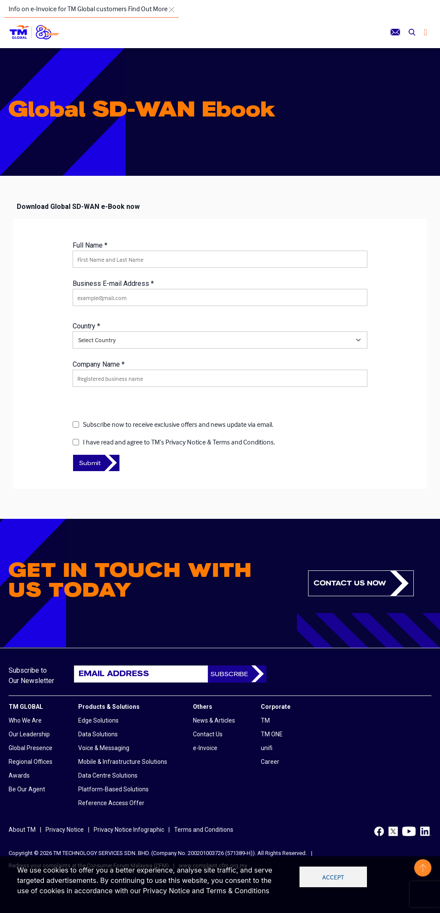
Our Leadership (29, 734)
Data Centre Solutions (108, 775)
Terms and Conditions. (244, 442)
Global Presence (30, 747)
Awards (19, 775)
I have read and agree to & (179, 442)
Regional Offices (30, 761)
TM (265, 720)
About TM (22, 829)
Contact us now (350, 583)
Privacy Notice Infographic (129, 829)
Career (270, 761)
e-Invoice (205, 747)
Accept (333, 877)
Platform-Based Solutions (113, 789)
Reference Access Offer (111, 803)
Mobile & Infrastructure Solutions (122, 761)
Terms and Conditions (203, 829)
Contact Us (208, 734)
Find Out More (148, 8)
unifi (266, 747)
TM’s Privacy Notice (178, 442)
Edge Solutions (98, 720)
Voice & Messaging (103, 747)
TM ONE (272, 734)
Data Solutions (98, 734)
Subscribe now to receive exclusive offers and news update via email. (178, 424)
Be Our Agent (27, 789)
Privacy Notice (65, 829)
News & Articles (214, 720)
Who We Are (25, 720)
